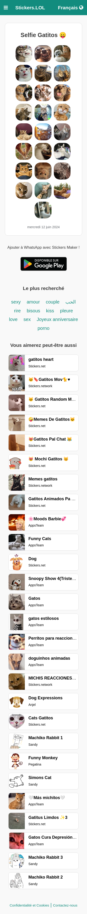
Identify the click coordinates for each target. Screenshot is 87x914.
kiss (50, 310)
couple (53, 301)
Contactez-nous (65, 905)
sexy (16, 301)
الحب (70, 301)
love (13, 319)
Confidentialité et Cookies (29, 905)
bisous (34, 310)
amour (33, 301)
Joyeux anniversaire (57, 319)
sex (27, 319)
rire (17, 310)
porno (43, 328)
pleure (66, 310)
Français (70, 7)
